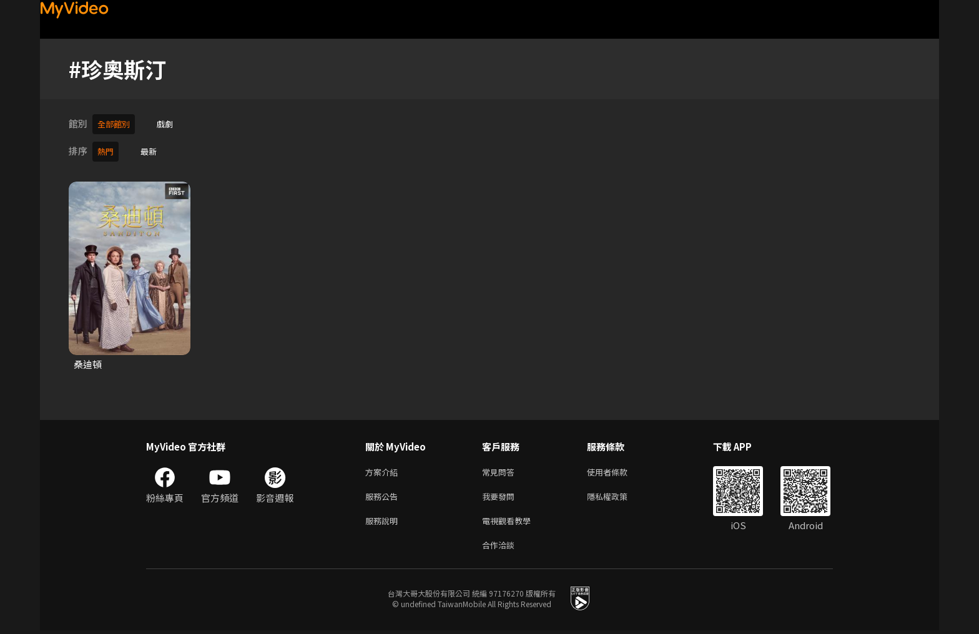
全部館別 (116, 123)
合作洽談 (500, 547)
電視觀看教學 (510, 521)
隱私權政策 (617, 495)
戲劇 (171, 123)
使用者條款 (617, 469)
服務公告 (384, 495)
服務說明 (384, 521)
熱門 (106, 148)
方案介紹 (384, 469)
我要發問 (500, 495)
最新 (152, 148)
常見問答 (500, 469)
